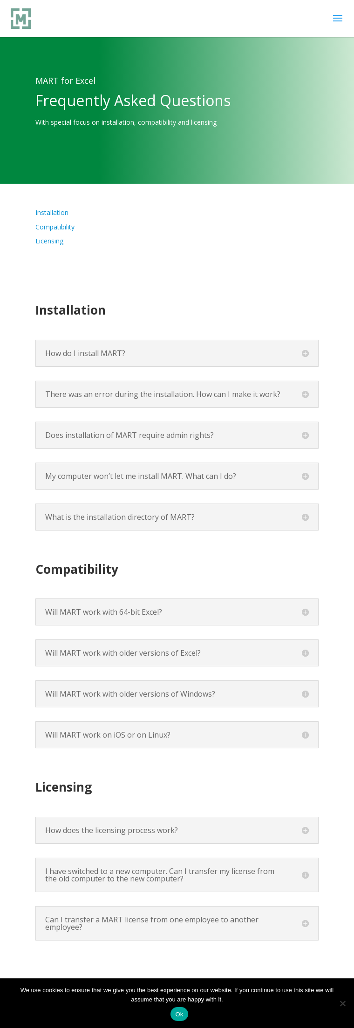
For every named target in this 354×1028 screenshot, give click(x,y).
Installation (51, 212)
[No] (342, 1003)
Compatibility (55, 226)
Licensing (49, 240)
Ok (179, 1014)
